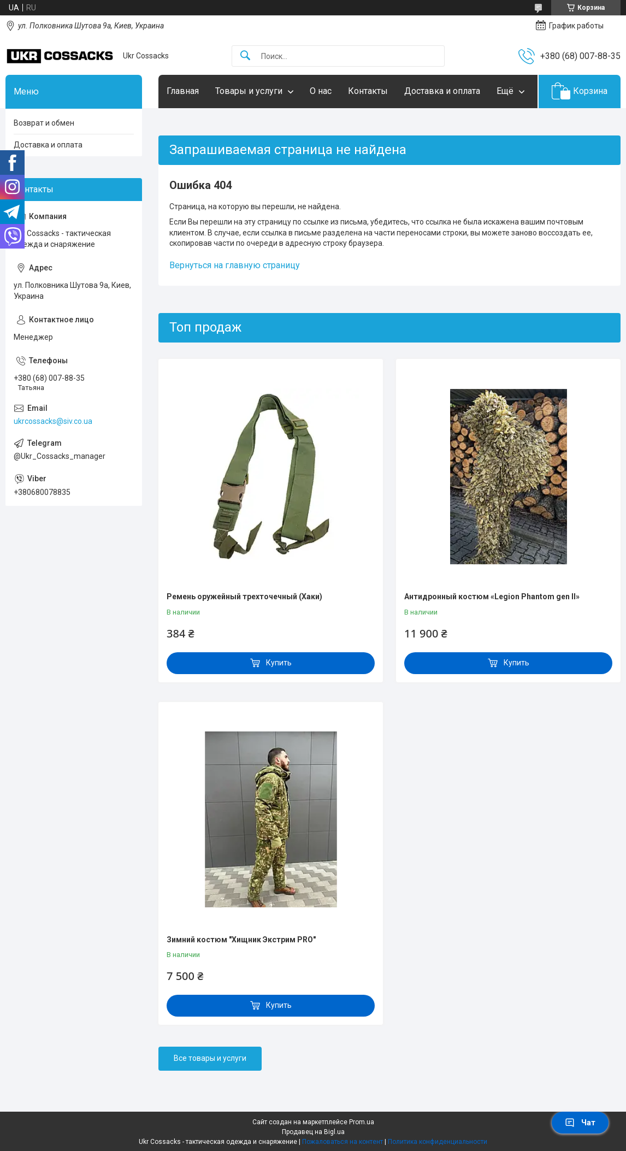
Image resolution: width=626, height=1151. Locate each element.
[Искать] (245, 56)
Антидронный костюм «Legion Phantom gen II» (492, 596)
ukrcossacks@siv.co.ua (53, 421)
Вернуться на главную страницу (234, 265)
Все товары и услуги (210, 1058)
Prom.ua (361, 1122)
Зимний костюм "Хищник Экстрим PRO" (241, 939)
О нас (321, 91)
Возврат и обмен (44, 123)
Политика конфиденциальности (437, 1142)
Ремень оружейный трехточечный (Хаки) (244, 596)
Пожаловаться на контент (342, 1142)
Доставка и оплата (442, 91)
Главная (183, 91)
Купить (279, 662)
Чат (580, 1123)
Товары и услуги (248, 91)
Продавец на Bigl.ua (313, 1132)
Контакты (368, 91)
